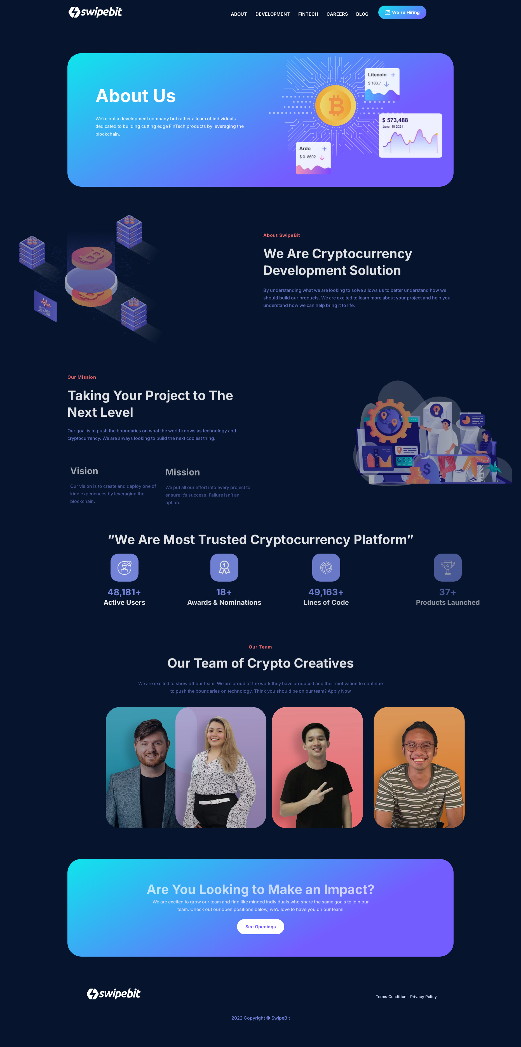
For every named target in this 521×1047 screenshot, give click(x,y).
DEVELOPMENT (272, 14)
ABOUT (239, 14)
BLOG (362, 14)
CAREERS (337, 14)
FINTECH (308, 14)
